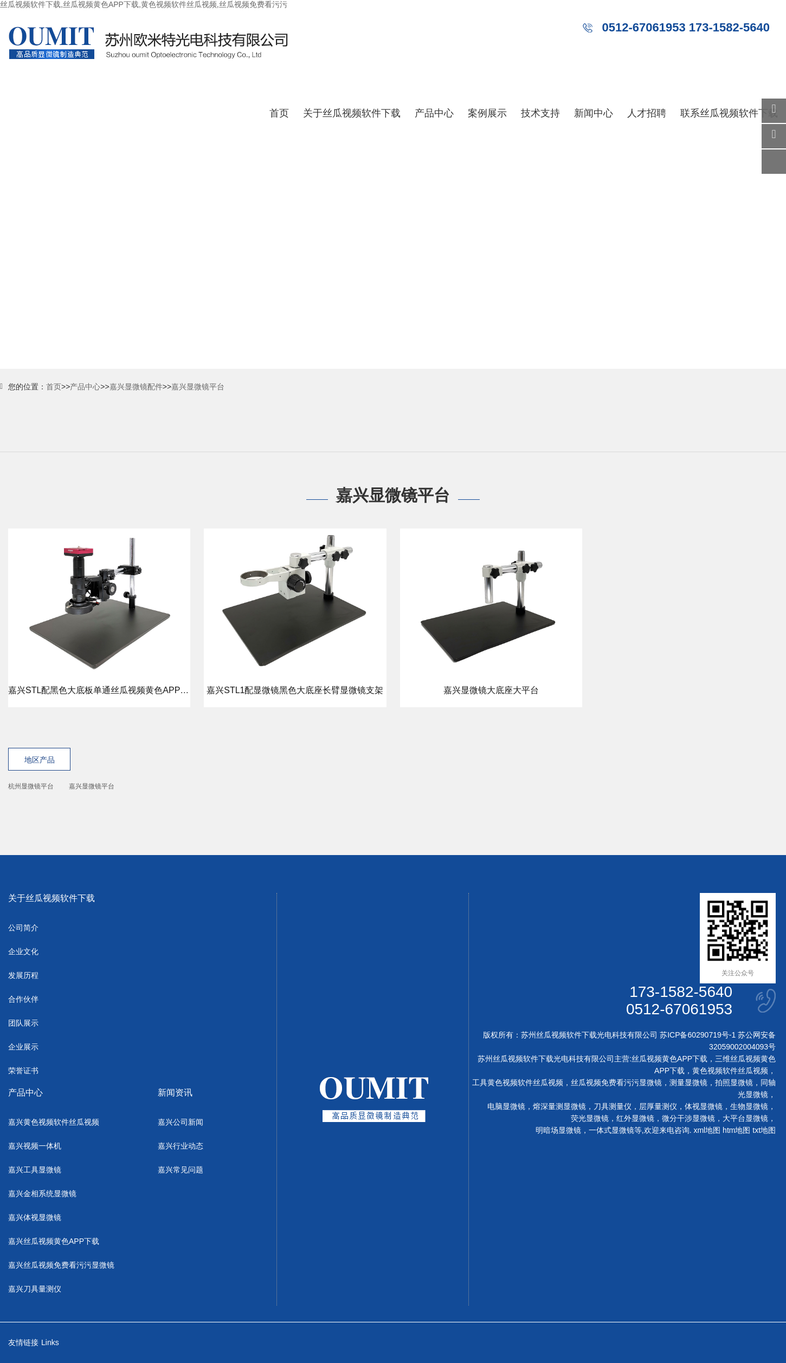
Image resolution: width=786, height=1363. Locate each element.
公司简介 (23, 927)
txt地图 (764, 1130)
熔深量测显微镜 (559, 1106)
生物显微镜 (749, 1106)
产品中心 (434, 113)
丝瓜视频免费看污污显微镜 (616, 1082)
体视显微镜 (704, 1106)
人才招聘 (646, 113)
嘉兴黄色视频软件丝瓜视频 (53, 1122)
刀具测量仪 (613, 1106)
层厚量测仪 (658, 1106)
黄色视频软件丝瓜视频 (730, 1070)
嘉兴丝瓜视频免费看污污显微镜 (61, 1265)
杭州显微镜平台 (31, 786)
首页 (279, 113)
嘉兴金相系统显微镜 (42, 1193)
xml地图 (706, 1130)
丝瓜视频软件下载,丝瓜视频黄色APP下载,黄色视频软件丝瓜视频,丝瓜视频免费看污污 (143, 4)
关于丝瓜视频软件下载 (352, 113)
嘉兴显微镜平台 (197, 386)
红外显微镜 (635, 1118)
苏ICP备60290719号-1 (698, 1035)
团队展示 (23, 1023)
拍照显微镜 (734, 1082)
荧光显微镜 (590, 1118)
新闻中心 (593, 113)
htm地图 (736, 1130)
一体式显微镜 (611, 1130)
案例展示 (487, 113)
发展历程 (23, 975)
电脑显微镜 (506, 1106)
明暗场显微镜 (558, 1130)
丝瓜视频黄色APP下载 (669, 1058)
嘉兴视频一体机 (34, 1146)
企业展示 (23, 1046)
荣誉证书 (23, 1070)
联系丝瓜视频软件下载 (729, 113)
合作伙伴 (23, 999)
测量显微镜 (688, 1082)
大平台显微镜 (745, 1118)
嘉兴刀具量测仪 (34, 1288)
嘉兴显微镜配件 (136, 386)
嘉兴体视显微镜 (34, 1217)
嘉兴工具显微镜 (34, 1169)
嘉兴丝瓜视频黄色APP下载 (53, 1241)
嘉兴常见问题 (180, 1169)
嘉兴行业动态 (180, 1146)
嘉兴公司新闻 (180, 1122)
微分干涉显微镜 (688, 1118)
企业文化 (23, 951)
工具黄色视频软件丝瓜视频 (517, 1082)
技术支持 (540, 113)
